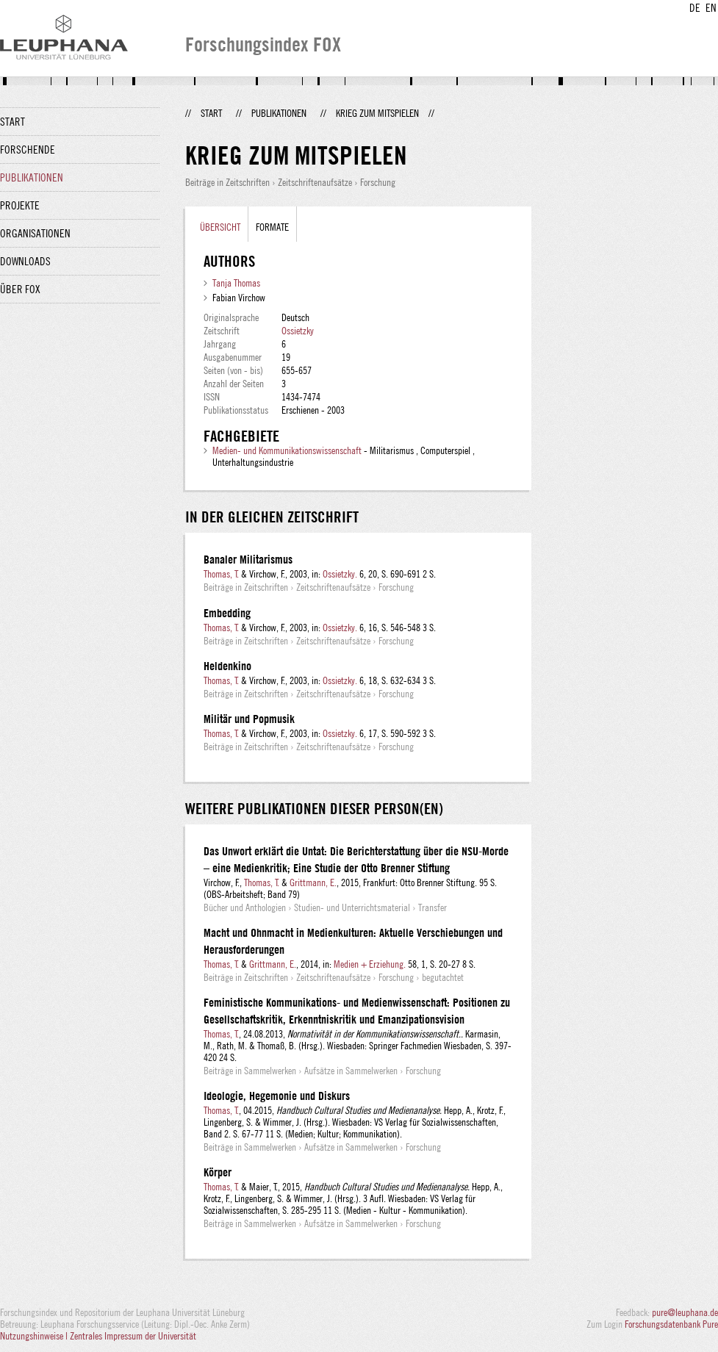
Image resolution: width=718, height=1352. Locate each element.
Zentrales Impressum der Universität (133, 1336)
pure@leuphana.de (685, 1312)
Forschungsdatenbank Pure (671, 1324)
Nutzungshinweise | (35, 1336)
